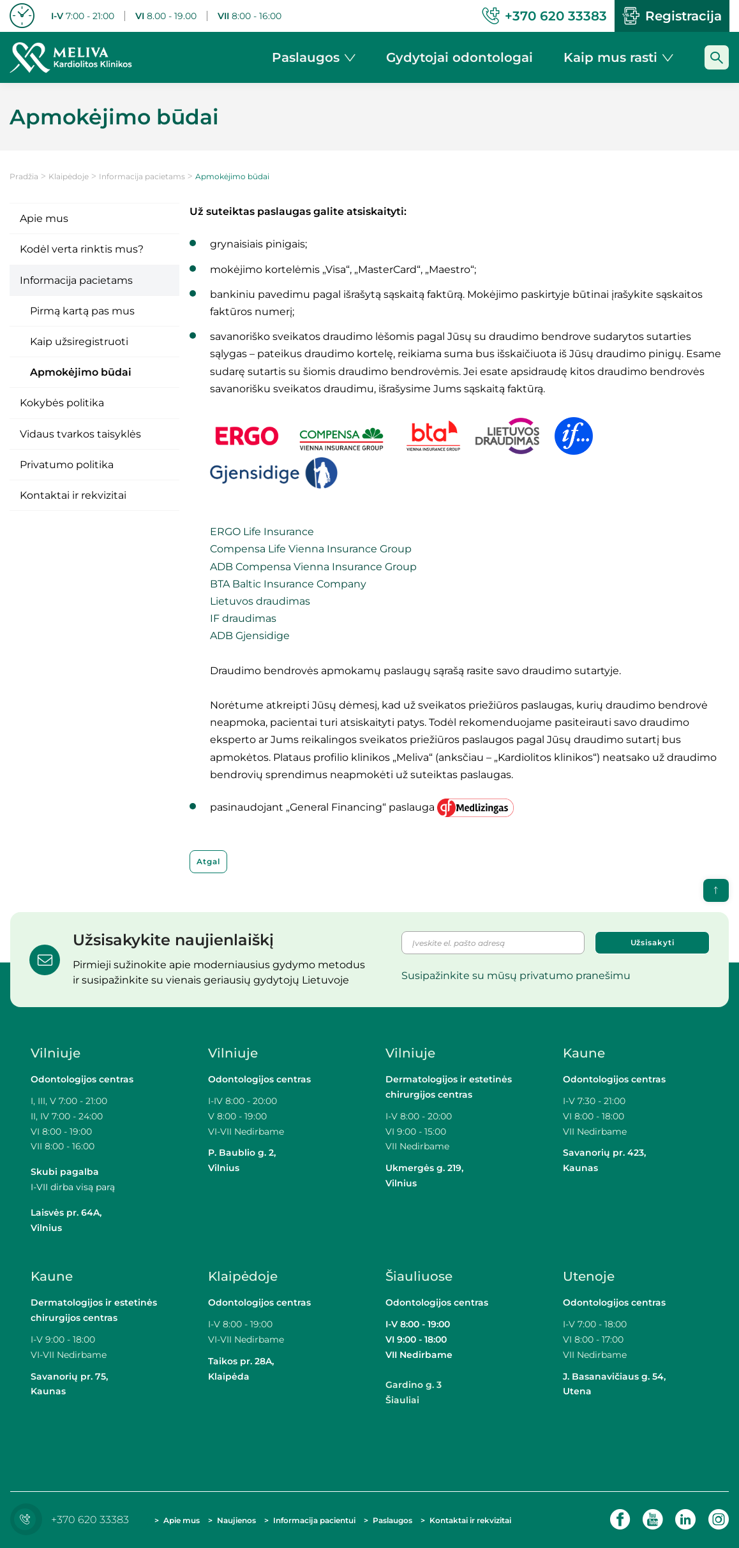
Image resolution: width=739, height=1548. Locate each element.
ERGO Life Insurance (262, 532)
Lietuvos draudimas (260, 601)
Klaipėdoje (69, 176)
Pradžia (24, 176)
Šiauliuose (418, 1276)
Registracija (672, 16)
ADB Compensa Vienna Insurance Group (313, 567)
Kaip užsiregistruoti (79, 341)
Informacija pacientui (314, 1520)
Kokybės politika (62, 403)
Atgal (208, 861)
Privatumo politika (67, 465)
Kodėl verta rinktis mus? (82, 249)
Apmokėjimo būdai (80, 372)
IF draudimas (243, 618)
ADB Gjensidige (250, 636)
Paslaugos (392, 1520)
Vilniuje (55, 1053)
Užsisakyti (653, 942)
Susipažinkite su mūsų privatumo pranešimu (516, 975)
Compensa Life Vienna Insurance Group (311, 549)
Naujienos (236, 1520)
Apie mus (44, 218)
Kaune (584, 1053)
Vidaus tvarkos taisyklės (80, 434)
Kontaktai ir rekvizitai (73, 495)
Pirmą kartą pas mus (82, 311)
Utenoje (589, 1276)
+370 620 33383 (73, 1519)
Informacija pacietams (142, 176)
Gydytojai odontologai (459, 57)
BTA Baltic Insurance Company (288, 584)
